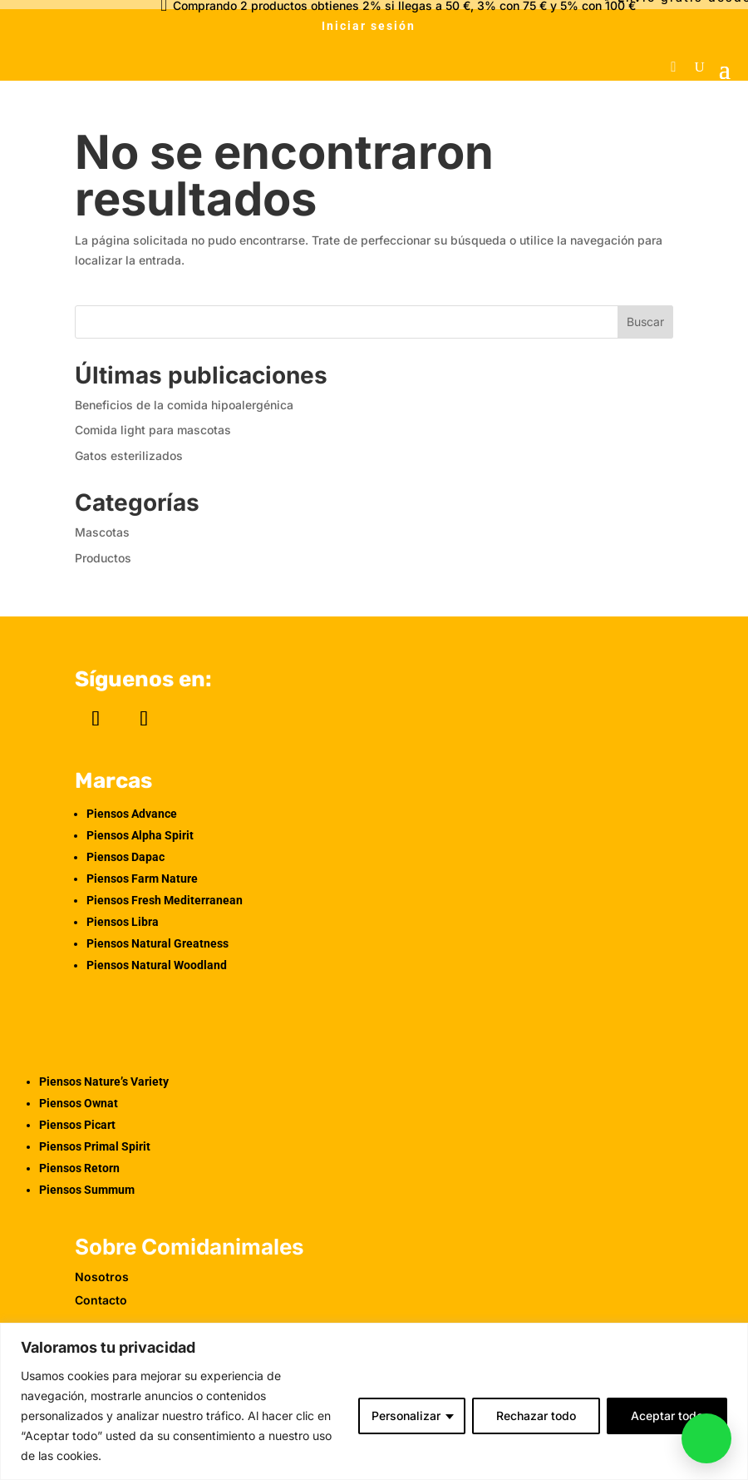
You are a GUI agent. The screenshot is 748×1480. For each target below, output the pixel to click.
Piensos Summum (87, 1189)
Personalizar (406, 1415)
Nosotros (102, 1277)
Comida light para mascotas (153, 430)
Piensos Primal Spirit (94, 1146)
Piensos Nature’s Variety (104, 1081)
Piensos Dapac (125, 857)
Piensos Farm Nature (142, 878)
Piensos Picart (77, 1124)
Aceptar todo (667, 1415)
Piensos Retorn (79, 1168)
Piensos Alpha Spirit (140, 835)
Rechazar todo (536, 1415)
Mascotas (102, 532)
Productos (103, 558)
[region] (374, 1401)
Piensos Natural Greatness (157, 943)
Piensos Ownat (78, 1103)
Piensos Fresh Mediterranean (164, 900)
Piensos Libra (122, 921)
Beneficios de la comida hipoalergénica (184, 405)
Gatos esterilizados (129, 455)
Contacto (101, 1300)
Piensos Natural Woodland (156, 965)
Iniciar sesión (369, 25)
